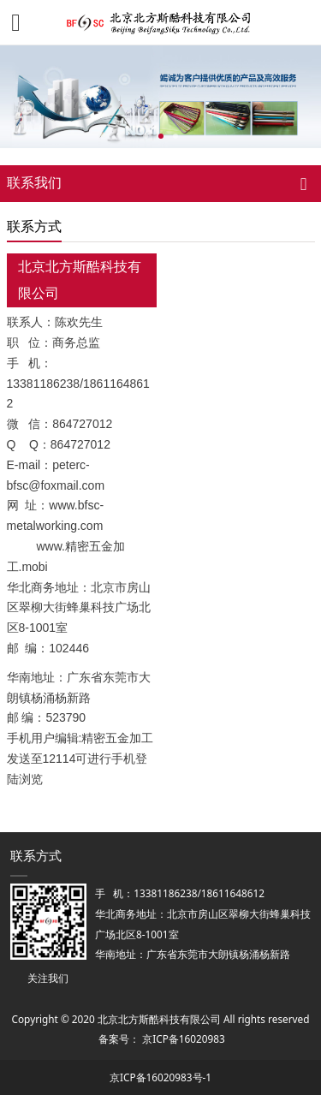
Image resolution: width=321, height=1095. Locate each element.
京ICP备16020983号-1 (160, 1077)
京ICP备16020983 (183, 1038)
